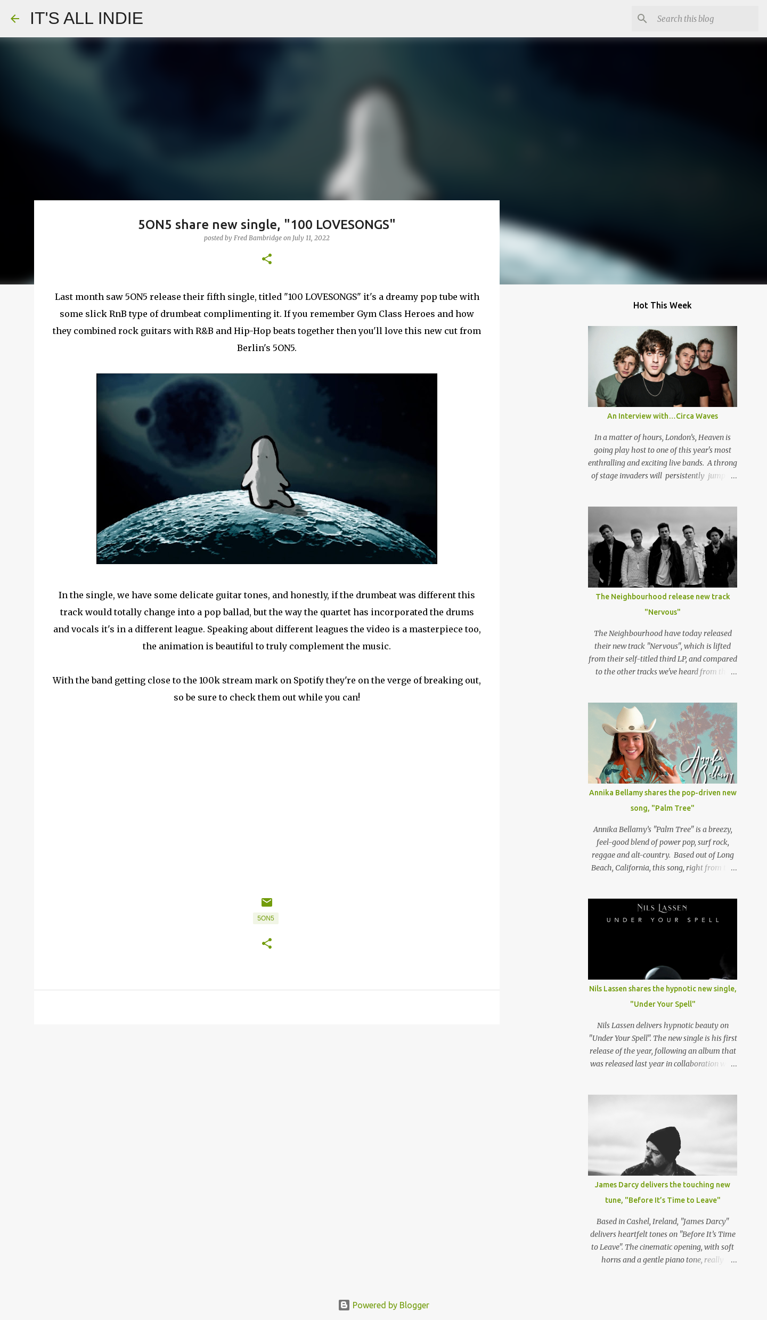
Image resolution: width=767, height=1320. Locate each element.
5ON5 (265, 918)
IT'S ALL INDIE (86, 18)
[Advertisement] (267, 1114)
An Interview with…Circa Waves (662, 416)
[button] (266, 259)
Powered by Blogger (383, 1305)
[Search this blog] (702, 18)
